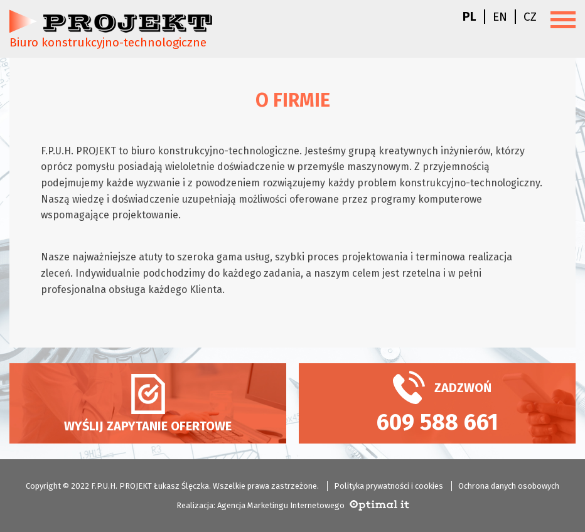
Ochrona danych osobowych (508, 486)
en (500, 16)
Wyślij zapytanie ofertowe (148, 404)
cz (530, 16)
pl (469, 16)
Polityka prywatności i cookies (388, 486)
